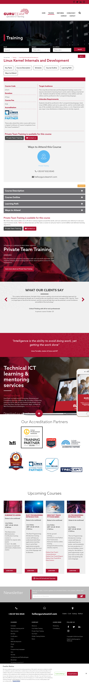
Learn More (30, 566)
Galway (74, 609)
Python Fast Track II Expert (54, 551)
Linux (12, 634)
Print (81, 56)
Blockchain (14, 655)
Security (13, 650)
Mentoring (60, 13)
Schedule (37, 68)
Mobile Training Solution (38, 631)
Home (44, 13)
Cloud (12, 639)
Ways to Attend (10, 73)
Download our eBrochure (18, 411)
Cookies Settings (60, 674)
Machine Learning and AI (17, 623)
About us (34, 621)
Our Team (34, 629)
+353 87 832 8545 (44, 171)
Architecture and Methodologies (19, 652)
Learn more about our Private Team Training (19, 265)
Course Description (23, 68)
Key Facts (8, 68)
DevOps (13, 629)
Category (34, 47)
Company (64, 15)
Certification (14, 631)
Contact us (30, 138)
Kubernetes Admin (10, 514)
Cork (69, 609)
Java (12, 647)
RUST (28, 513)
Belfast (80, 609)
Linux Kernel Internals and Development (27, 57)
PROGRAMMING (37, 513)
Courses (14, 617)
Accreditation (56, 47)
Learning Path (65, 68)
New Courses (14, 626)
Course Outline (50, 68)
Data (12, 642)
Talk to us (17, 222)
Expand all (81, 185)
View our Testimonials (27, 404)
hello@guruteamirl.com (44, 177)
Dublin (65, 609)
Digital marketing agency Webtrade (73, 635)
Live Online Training (37, 623)
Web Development (16, 637)
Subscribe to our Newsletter (40, 591)
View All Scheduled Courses (44, 574)
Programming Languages (17, 644)
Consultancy (71, 13)
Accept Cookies (72, 674)
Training (51, 13)
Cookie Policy (48, 681)
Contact (72, 15)
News (33, 634)
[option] (44, 304)
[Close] (86, 674)
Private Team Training (15, 134)
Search (5, 47)
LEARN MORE (9, 566)
